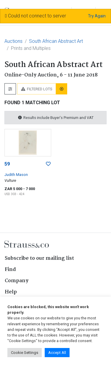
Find (10, 270)
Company (16, 281)
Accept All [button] (57, 352)
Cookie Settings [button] (24, 352)
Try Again (97, 16)
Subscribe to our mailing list (39, 258)
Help (11, 292)
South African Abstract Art (56, 41)
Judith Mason (16, 174)
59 (7, 164)
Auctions (13, 41)
